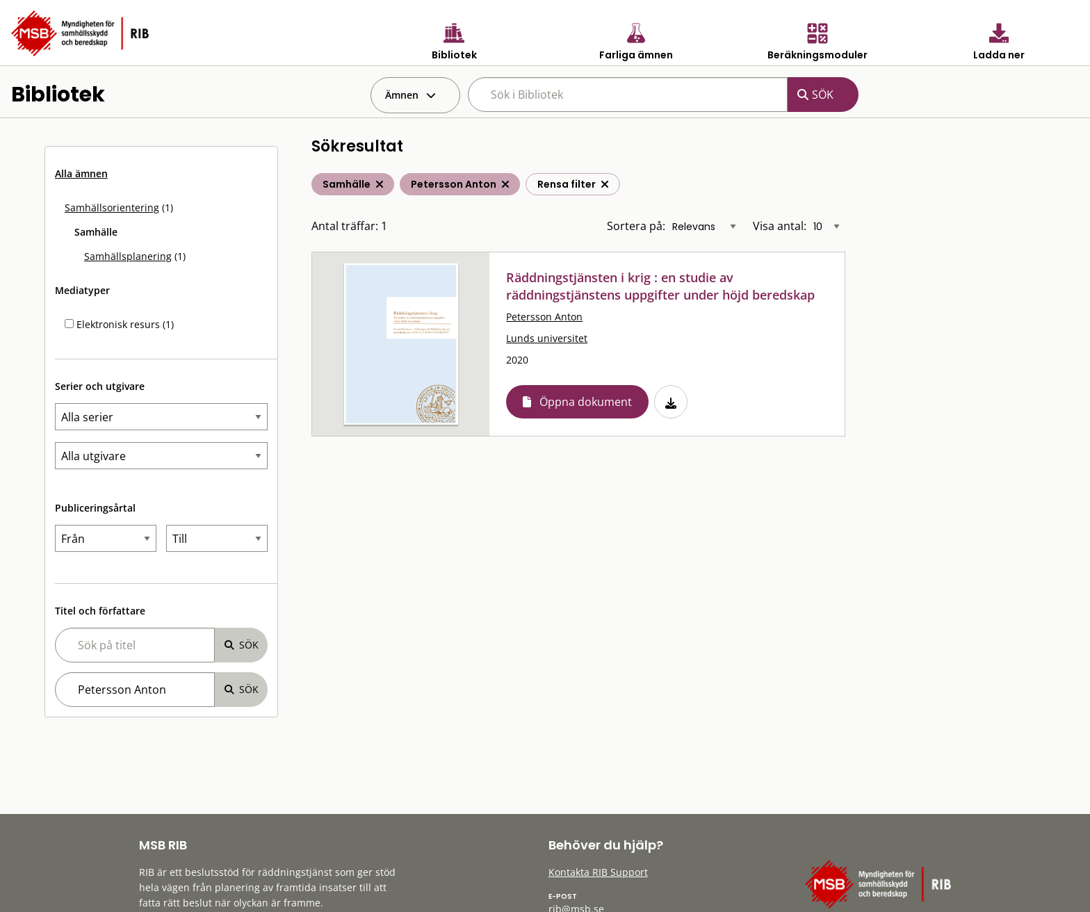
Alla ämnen (81, 173)
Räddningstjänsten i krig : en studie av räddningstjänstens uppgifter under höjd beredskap (660, 286)
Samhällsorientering (112, 207)
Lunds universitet (546, 338)
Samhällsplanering (128, 256)
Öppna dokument (585, 401)
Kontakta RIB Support (598, 872)
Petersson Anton (544, 316)
